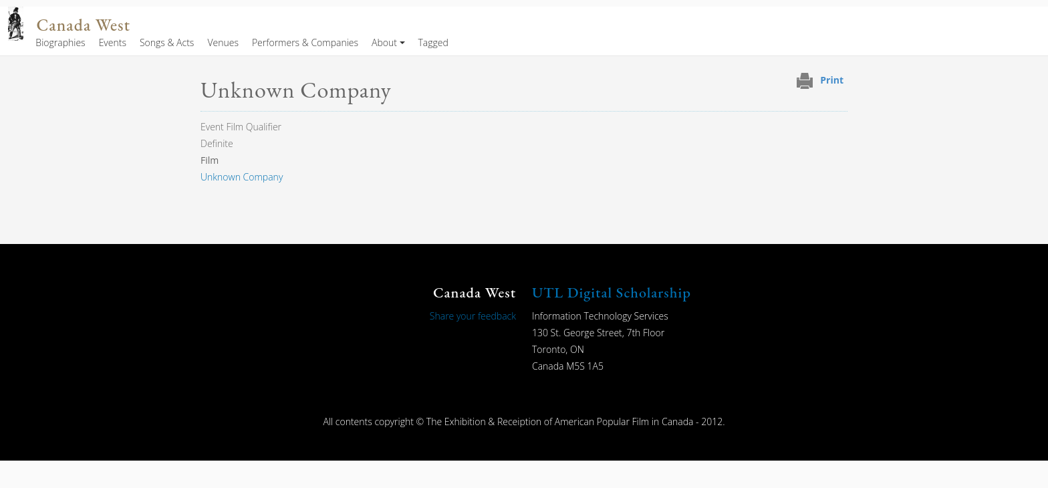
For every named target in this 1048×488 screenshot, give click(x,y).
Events (112, 42)
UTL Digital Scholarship (611, 292)
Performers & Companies (305, 42)
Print (831, 80)
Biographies (60, 42)
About (384, 42)
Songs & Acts (167, 42)
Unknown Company (242, 176)
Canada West (83, 25)
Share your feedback (473, 316)
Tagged (433, 42)
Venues (223, 42)
